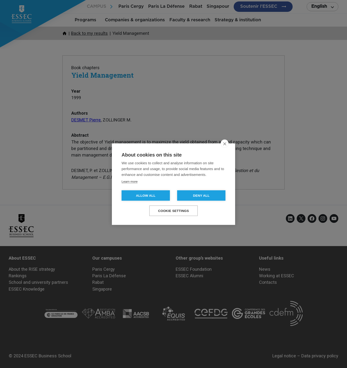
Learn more (129, 181)
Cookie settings (173, 210)
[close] (225, 143)
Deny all (201, 195)
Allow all (146, 195)
